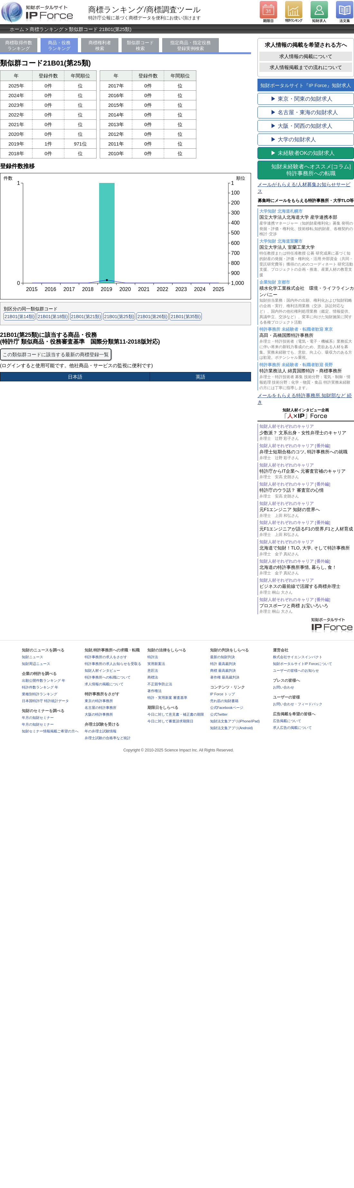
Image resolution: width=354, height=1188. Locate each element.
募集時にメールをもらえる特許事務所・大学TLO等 (306, 200)
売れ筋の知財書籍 (224, 701)
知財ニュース (32, 657)
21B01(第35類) (185, 316)
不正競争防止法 (159, 684)
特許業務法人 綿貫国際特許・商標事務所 (306, 379)
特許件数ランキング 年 (40, 687)
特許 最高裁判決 (223, 664)
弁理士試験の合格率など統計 (108, 738)
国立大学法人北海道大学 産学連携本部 (306, 226)
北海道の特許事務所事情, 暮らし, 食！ (306, 570)
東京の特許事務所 (99, 701)
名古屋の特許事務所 (100, 708)
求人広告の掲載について (292, 728)
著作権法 (154, 691)
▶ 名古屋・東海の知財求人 (304, 112)
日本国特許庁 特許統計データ (45, 701)
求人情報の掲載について (305, 56)
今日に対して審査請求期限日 (170, 721)
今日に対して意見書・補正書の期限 (175, 714)
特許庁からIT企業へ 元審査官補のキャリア (306, 474)
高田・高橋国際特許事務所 (306, 346)
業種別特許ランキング (39, 694)
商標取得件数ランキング (18, 45)
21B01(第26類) (152, 316)
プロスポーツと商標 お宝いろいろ (306, 608)
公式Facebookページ (226, 708)
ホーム (17, 29)
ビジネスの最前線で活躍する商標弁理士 (306, 589)
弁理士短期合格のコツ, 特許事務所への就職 (306, 454)
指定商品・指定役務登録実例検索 (190, 45)
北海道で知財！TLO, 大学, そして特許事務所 (306, 551)
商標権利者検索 (99, 45)
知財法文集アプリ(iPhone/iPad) (235, 721)
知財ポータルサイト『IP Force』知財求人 (305, 85)
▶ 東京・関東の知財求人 (301, 99)
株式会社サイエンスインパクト (297, 657)
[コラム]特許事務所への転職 (311, 170)
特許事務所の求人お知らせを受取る (113, 664)
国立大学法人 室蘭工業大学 (306, 261)
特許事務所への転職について (108, 677)
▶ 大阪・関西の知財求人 (301, 126)
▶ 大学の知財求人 (293, 139)
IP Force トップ (222, 694)
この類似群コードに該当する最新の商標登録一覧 (56, 354)
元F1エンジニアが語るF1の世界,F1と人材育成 (306, 532)
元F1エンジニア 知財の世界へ (306, 512)
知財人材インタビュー (102, 670)
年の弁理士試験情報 (100, 731)
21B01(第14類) (19, 316)
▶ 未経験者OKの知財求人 (303, 153)
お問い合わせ (283, 687)
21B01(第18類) (53, 316)
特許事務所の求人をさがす (106, 657)
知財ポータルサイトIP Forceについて (302, 664)
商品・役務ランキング (59, 45)
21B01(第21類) (86, 316)
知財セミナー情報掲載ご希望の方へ (50, 731)
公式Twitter (219, 714)
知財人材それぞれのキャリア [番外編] (294, 445)
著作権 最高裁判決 (224, 677)
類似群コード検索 (140, 45)
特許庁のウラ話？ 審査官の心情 (306, 493)
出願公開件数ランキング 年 (43, 680)
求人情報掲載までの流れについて (306, 67)
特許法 (152, 657)
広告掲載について (287, 721)
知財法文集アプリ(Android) (231, 728)
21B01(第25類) (119, 316)
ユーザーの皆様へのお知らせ (296, 670)
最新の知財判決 (222, 657)
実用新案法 (156, 664)
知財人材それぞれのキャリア (286, 426)
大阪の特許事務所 (99, 714)
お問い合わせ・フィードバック (297, 704)
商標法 (152, 677)
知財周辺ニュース (36, 664)
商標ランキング (46, 29)
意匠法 (152, 670)
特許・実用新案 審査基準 (167, 698)
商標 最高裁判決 (223, 670)
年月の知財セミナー (38, 718)
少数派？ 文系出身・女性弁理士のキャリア (306, 435)
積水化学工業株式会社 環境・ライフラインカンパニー (306, 305)
